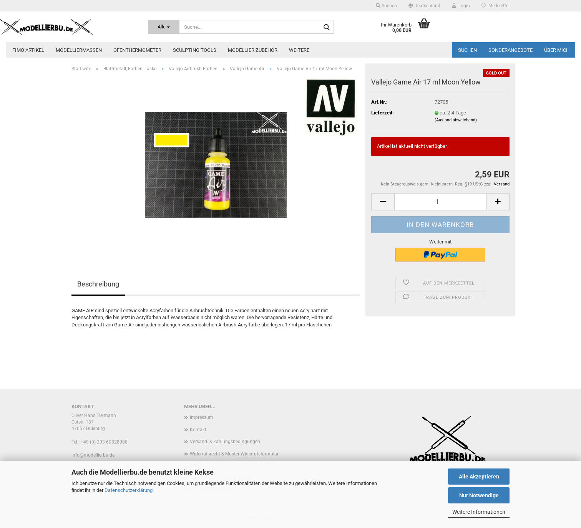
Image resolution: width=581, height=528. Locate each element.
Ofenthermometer (137, 50)
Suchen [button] (386, 5)
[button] (424, 6)
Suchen (467, 50)
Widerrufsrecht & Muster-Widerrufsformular (234, 454)
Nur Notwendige (479, 495)
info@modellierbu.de (93, 455)
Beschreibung (98, 284)
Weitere (299, 50)
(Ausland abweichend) (456, 120)
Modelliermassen (79, 50)
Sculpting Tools (194, 50)
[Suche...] (164, 27)
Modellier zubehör (252, 50)
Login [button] (461, 5)
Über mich (556, 50)
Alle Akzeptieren (479, 476)
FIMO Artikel (28, 50)
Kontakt (198, 429)
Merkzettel (495, 5)
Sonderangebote (510, 50)
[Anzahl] (440, 201)
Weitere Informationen (478, 512)
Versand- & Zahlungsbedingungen (225, 441)
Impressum (201, 417)
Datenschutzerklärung (129, 490)
